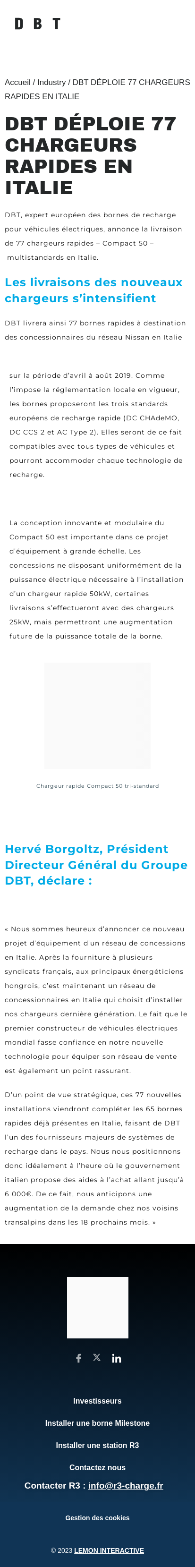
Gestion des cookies (97, 1518)
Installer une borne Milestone (97, 1423)
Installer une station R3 (97, 1445)
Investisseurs (97, 1401)
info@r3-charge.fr (125, 1485)
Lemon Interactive (109, 1550)
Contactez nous (97, 1468)
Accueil (18, 82)
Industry (51, 82)
